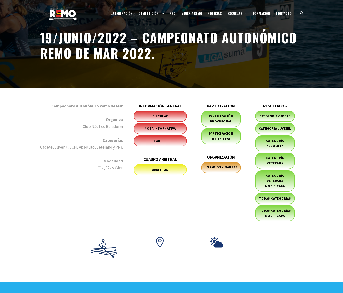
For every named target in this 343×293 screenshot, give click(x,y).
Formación (261, 13)
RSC (173, 13)
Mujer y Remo (191, 13)
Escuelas (234, 13)
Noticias (215, 13)
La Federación (122, 13)
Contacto (284, 13)
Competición (148, 13)
